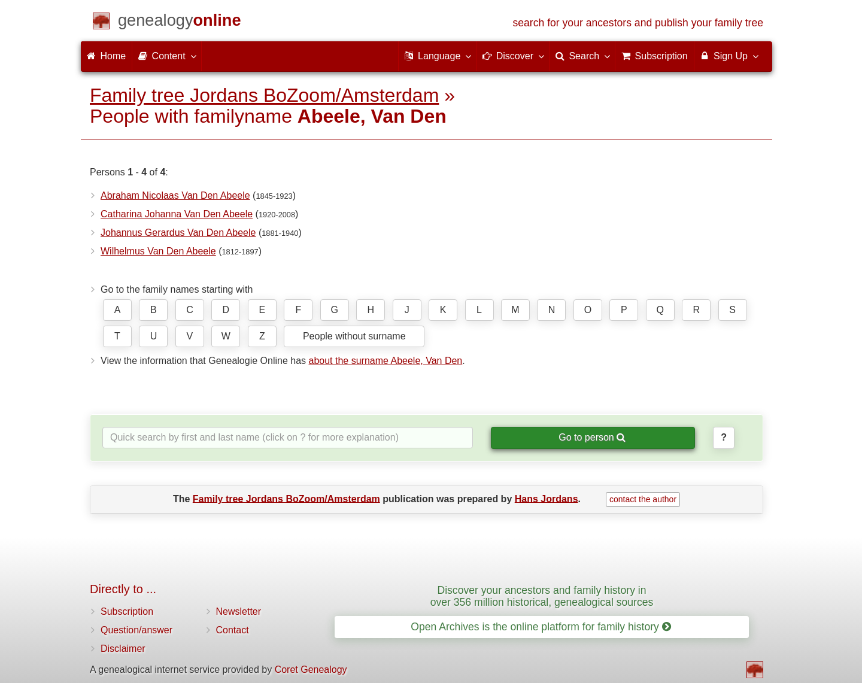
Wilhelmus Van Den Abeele (158, 251)
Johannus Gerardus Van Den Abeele (178, 232)
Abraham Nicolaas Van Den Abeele (175, 195)
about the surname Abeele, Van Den (385, 361)
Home (106, 56)
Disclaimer (123, 648)
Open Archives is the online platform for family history (541, 627)
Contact (232, 630)
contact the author (642, 499)
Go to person (592, 437)
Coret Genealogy (311, 669)
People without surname (354, 336)
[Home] (179, 22)
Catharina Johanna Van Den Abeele (177, 214)
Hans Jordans (546, 498)
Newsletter (239, 611)
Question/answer (136, 630)
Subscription (127, 611)
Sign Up (728, 56)
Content (166, 56)
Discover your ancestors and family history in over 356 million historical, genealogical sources (542, 596)
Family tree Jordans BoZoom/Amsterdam (264, 95)
